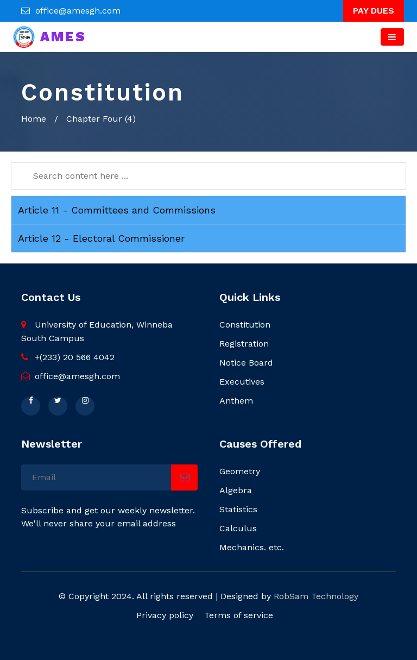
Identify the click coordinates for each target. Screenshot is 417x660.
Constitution (244, 324)
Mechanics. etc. (251, 547)
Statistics (238, 509)
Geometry (239, 471)
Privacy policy (164, 615)
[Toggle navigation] (392, 37)
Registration (244, 343)
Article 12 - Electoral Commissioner (101, 238)
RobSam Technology (316, 596)
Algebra (235, 490)
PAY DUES (373, 10)
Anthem (236, 400)
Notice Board (246, 362)
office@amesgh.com (78, 10)
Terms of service (238, 615)
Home (33, 119)
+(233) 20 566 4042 (68, 357)
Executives (241, 381)
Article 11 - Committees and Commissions (117, 210)
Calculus (238, 528)
